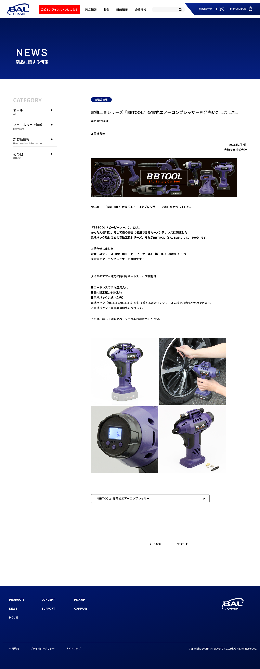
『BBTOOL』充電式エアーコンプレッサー (122, 498)
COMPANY (80, 608)
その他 (35, 156)
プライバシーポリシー (42, 648)
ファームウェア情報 (35, 126)
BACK (157, 543)
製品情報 (91, 10)
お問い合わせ (238, 9)
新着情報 (122, 10)
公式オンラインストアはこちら (59, 9)
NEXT (180, 543)
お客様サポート (208, 9)
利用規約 (14, 648)
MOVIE (13, 617)
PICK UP (79, 599)
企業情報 (140, 10)
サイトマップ (73, 648)
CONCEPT (48, 599)
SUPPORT (48, 608)
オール (35, 112)
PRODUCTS (17, 599)
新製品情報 (35, 141)
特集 (106, 10)
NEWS (13, 608)
